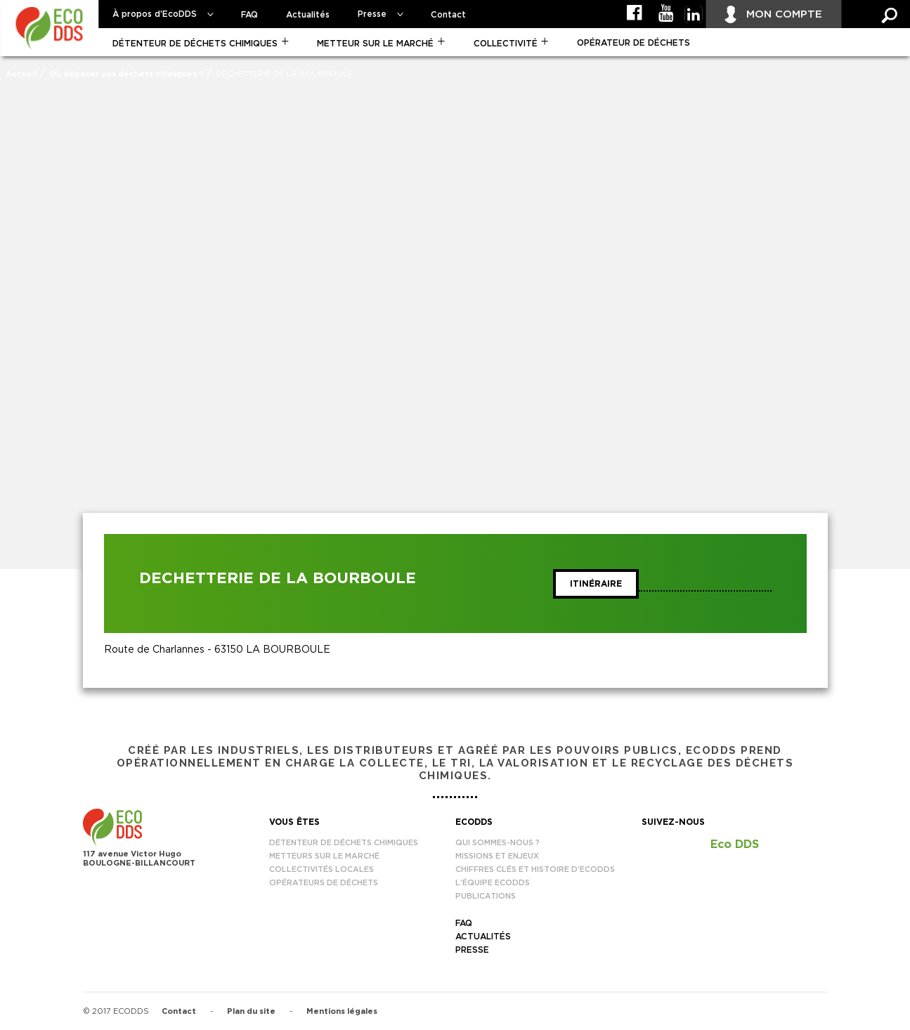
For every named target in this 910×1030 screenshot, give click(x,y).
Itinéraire (596, 584)
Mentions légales (341, 1011)
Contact (448, 15)
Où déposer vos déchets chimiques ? (126, 74)
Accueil (21, 74)
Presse (372, 14)
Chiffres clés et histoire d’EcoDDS (535, 869)
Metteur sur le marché (375, 43)
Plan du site (251, 1011)
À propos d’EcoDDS (154, 14)
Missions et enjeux (497, 856)
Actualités (308, 15)
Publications (485, 896)
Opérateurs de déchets (323, 883)
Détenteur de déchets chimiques (195, 43)
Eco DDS (734, 844)
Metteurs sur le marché (324, 856)
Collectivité (506, 43)
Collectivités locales (321, 869)
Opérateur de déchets (633, 43)
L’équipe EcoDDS (492, 883)
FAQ (249, 15)
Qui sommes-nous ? (497, 843)
